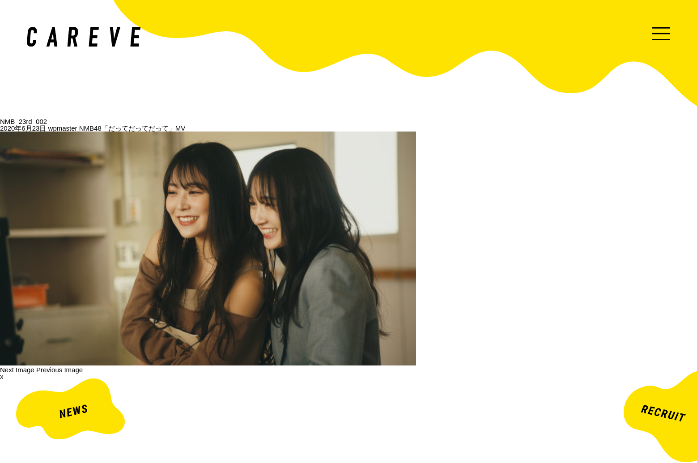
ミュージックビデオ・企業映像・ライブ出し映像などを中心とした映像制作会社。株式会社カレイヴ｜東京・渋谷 (83, 37)
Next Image (17, 370)
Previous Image (59, 370)
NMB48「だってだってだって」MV (132, 128)
